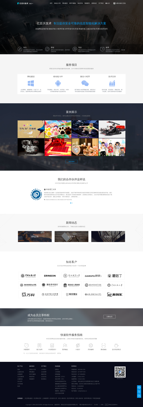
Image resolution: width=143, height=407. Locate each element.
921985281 (80, 388)
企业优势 (43, 372)
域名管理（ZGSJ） (60, 376)
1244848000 (80, 386)
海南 (30, 3)
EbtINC (40, 404)
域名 (18, 369)
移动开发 (80, 3)
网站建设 (65, 3)
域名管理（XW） (60, 379)
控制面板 (57, 374)
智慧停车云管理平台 (61, 388)
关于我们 (101, 3)
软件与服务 (72, 3)
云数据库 (20, 374)
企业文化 (43, 376)
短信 (18, 386)
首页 (51, 3)
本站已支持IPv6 (111, 404)
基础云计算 (57, 3)
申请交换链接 (96, 398)
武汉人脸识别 (62, 398)
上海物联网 (45, 398)
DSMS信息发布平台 (60, 381)
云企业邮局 (20, 376)
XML (101, 404)
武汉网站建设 (29, 398)
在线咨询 (139, 387)
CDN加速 (20, 383)
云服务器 (20, 379)
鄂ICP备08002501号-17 (85, 404)
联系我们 (43, 379)
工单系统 (57, 372)
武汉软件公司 (53, 398)
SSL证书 (19, 381)
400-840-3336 (139, 391)
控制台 (57, 369)
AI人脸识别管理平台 (61, 386)
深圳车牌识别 (88, 398)
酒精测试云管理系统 (61, 383)
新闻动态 (94, 3)
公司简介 (43, 369)
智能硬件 (87, 3)
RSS (96, 404)
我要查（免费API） (60, 391)
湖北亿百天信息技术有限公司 (69, 404)
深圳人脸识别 (79, 398)
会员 (108, 3)
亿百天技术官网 (59, 393)
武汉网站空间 (37, 398)
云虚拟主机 (20, 372)
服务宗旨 (43, 374)
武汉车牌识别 (70, 398)
